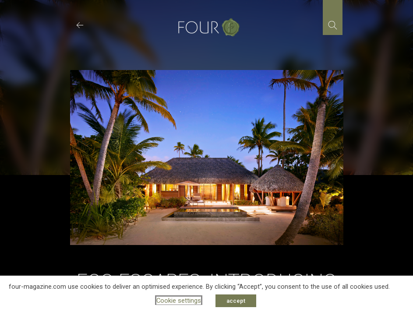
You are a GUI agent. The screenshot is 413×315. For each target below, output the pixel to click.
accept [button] (235, 301)
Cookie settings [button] (178, 300)
